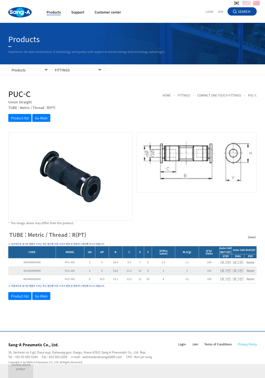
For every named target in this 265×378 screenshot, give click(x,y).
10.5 (102, 279)
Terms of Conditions (218, 344)
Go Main (41, 117)
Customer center (108, 12)
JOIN (220, 11)
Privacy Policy (247, 344)
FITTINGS (184, 95)
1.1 (187, 262)
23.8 (115, 271)
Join (195, 344)
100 (209, 262)
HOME (167, 95)
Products (54, 12)
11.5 (129, 271)
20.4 (115, 262)
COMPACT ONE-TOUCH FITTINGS (219, 95)
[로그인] (225, 262)
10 (140, 271)
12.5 (129, 279)
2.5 (163, 262)
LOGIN (209, 11)
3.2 (187, 279)
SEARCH (244, 11)
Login (182, 344)
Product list (20, 117)
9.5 (129, 262)
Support (77, 12)
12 (140, 279)
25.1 (115, 279)
